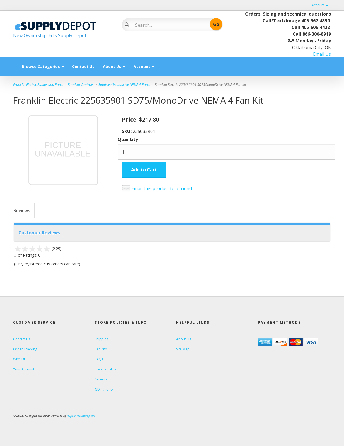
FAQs (99, 359)
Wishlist (19, 359)
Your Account (23, 369)
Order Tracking (25, 349)
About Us (114, 66)
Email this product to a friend (161, 188)
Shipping (101, 339)
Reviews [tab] (21, 210)
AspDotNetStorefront (81, 415)
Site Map (183, 349)
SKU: (127, 131)
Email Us (322, 54)
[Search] (168, 25)
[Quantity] (226, 152)
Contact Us (83, 66)
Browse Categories (43, 66)
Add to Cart (144, 170)
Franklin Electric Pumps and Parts (38, 84)
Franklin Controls (80, 84)
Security (101, 379)
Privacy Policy (105, 369)
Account (320, 5)
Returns (101, 349)
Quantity (128, 139)
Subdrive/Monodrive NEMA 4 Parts (124, 84)
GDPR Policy (104, 389)
